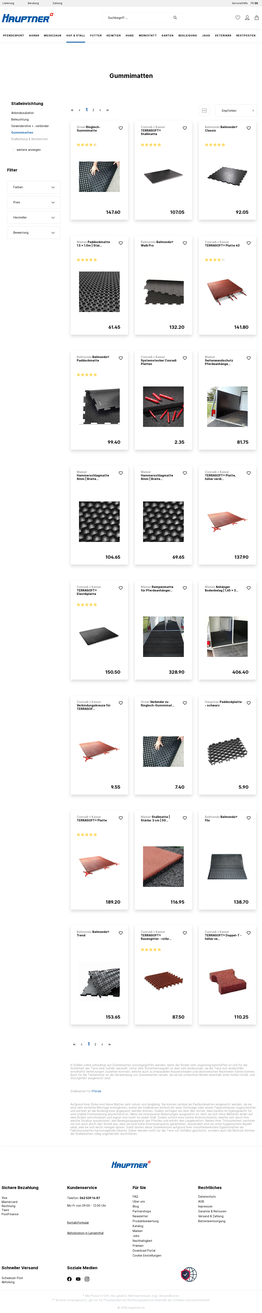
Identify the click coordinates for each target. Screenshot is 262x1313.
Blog (136, 1206)
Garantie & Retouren (212, 1211)
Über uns (139, 1201)
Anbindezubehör (22, 113)
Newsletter (140, 1216)
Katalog (138, 1226)
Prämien (138, 1245)
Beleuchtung (20, 119)
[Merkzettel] (238, 17)
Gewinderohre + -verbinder (30, 126)
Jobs (136, 1236)
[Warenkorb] (255, 17)
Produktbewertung (146, 1221)
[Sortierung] (236, 110)
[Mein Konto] (247, 17)
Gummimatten (22, 132)
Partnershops (142, 1211)
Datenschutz (207, 1196)
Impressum (205, 1206)
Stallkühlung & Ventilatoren (29, 139)
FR (252, 2)
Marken (138, 1231)
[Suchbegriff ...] (136, 18)
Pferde (96, 1091)
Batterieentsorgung (211, 1221)
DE (256, 2)
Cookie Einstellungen (147, 1255)
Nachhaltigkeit (142, 1240)
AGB (201, 1201)
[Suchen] (177, 18)
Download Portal (144, 1250)
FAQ (135, 1196)
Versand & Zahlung (211, 1216)
